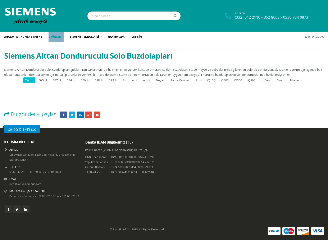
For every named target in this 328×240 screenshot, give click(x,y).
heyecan (72, 115)
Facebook (63, 115)
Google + (88, 115)
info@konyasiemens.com (25, 184)
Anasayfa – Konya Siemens (23, 37)
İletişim (136, 37)
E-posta (97, 115)
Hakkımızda (116, 37)
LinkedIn (80, 115)
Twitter (17, 209)
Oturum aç (314, 37)
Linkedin (25, 209)
